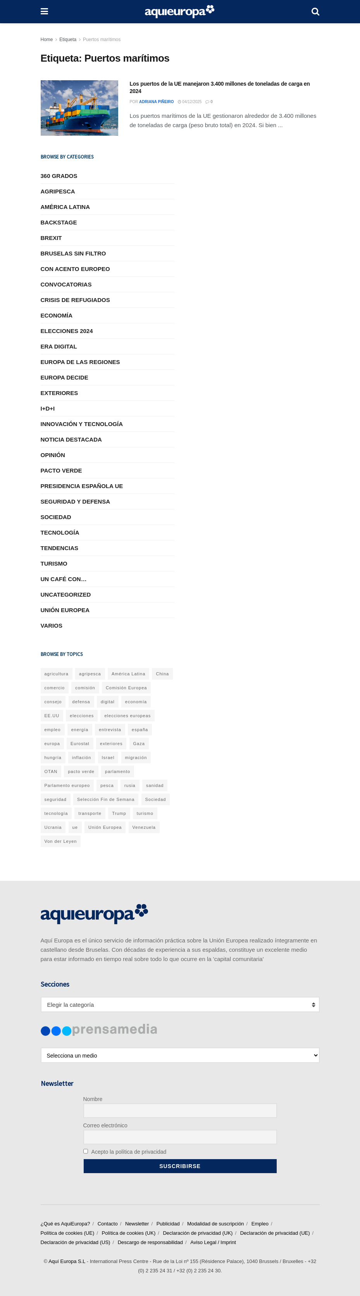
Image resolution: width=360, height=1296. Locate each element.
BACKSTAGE (59, 222)
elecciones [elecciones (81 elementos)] (82, 715)
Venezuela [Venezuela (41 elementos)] (144, 827)
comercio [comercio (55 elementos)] (55, 687)
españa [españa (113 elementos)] (140, 729)
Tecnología (60, 532)
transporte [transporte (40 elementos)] (90, 813)
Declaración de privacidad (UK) (198, 1233)
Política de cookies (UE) (68, 1233)
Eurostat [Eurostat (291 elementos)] (80, 743)
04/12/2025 (190, 102)
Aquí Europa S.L (66, 1261)
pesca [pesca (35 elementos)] (107, 785)
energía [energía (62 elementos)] (79, 729)
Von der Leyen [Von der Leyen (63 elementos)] (61, 841)
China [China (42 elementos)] (162, 673)
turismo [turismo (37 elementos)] (145, 813)
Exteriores (59, 393)
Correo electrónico (105, 1125)
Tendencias (60, 548)
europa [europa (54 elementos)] (52, 743)
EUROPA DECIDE (64, 377)
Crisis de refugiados (75, 300)
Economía (57, 315)
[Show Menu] (44, 11)
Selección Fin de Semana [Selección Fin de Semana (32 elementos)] (105, 799)
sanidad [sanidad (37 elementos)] (155, 785)
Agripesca (58, 191)
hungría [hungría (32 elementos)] (53, 757)
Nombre (93, 1099)
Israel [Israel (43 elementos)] (108, 757)
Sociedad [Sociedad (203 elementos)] (155, 799)
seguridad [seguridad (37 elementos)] (56, 799)
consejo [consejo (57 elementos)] (53, 701)
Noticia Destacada (71, 439)
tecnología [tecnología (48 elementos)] (56, 813)
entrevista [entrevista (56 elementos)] (110, 729)
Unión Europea (65, 610)
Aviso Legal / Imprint (213, 1242)
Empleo (260, 1224)
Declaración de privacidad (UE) (275, 1233)
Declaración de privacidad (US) (75, 1242)
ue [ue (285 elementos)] (75, 827)
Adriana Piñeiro (156, 102)
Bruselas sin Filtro (73, 253)
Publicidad (168, 1224)
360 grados (59, 176)
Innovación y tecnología (82, 424)
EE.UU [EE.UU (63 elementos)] (52, 715)
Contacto (108, 1224)
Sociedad (56, 517)
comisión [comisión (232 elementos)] (85, 687)
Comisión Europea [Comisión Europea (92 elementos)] (126, 687)
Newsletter (137, 1224)
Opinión (53, 455)
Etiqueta (67, 39)
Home (47, 39)
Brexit (51, 238)
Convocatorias (66, 284)
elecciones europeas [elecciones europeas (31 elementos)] (127, 715)
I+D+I (48, 408)
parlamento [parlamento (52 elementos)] (117, 771)
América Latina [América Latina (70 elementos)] (128, 673)
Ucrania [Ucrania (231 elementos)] (53, 827)
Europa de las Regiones (80, 362)
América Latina (65, 207)
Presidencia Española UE (82, 486)
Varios (51, 625)
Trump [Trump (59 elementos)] (119, 813)
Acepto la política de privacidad (125, 1152)
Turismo (54, 563)
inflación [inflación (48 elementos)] (81, 757)
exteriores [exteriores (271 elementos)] (111, 743)
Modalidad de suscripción (215, 1224)
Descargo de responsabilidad (150, 1242)
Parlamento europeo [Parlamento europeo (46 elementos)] (67, 785)
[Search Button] (315, 11)
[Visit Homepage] (179, 11)
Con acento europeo (75, 269)
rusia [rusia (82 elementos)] (130, 785)
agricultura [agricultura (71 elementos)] (57, 673)
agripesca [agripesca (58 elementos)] (90, 673)
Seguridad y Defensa (75, 501)
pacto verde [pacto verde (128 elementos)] (81, 771)
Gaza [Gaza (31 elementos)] (139, 743)
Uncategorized (66, 594)
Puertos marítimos (102, 39)
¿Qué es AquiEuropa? (65, 1224)
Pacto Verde (61, 470)
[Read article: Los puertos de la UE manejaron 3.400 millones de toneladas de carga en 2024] (79, 108)
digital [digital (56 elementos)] (108, 701)
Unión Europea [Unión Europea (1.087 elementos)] (105, 827)
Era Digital (59, 346)
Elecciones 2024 (67, 331)
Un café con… (64, 579)
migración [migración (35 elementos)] (136, 757)
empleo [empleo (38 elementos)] (53, 729)
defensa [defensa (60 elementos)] (81, 701)
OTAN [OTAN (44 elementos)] (51, 771)
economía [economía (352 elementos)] (136, 701)
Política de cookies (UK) (128, 1233)
